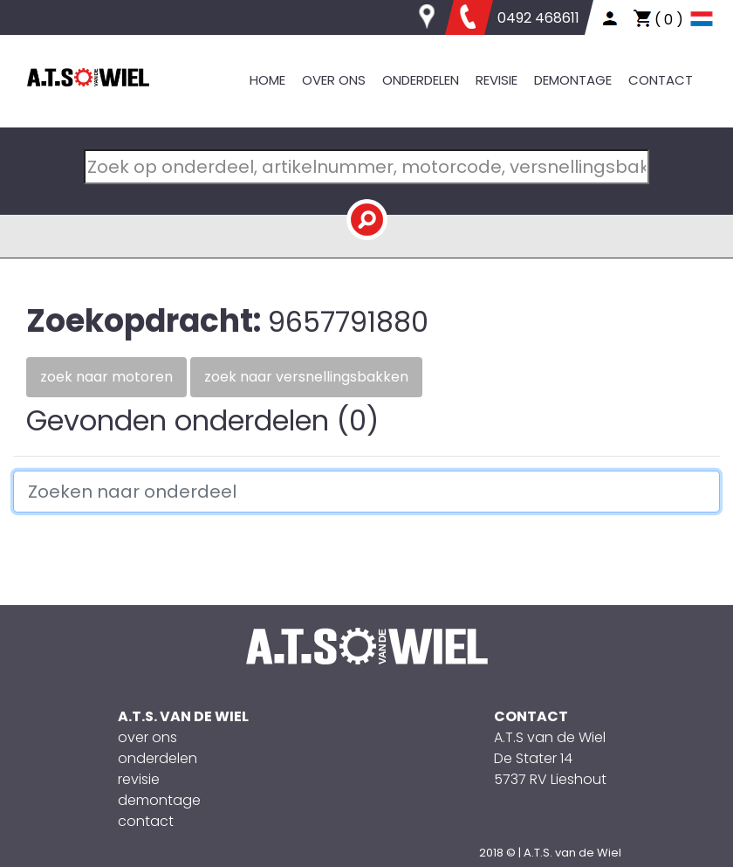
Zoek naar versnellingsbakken (306, 377)
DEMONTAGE (573, 80)
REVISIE (496, 80)
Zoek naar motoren (106, 377)
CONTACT (660, 80)
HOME (267, 80)
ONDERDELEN (420, 80)
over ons (147, 737)
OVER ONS (334, 80)
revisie (139, 779)
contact (146, 821)
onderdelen (157, 758)
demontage (159, 800)
